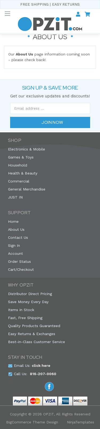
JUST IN (15, 197)
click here (41, 365)
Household (17, 165)
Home (13, 221)
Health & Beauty (22, 173)
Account (15, 253)
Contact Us (18, 237)
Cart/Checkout (21, 269)
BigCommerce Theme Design (32, 422)
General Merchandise (26, 189)
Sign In (14, 245)
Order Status (19, 261)
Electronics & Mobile (26, 149)
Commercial (18, 181)
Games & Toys (21, 157)
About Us (16, 229)
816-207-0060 (43, 374)
